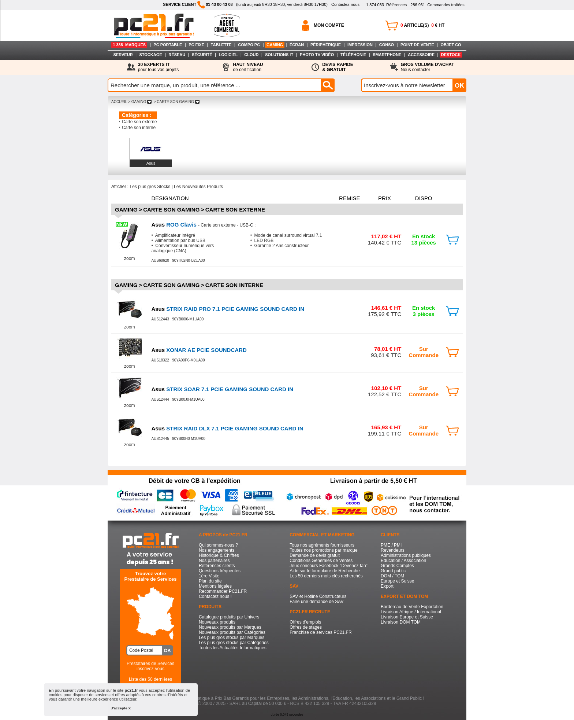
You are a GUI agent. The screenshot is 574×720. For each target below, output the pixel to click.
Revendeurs (393, 550)
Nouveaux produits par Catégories (232, 632)
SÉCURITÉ (202, 54)
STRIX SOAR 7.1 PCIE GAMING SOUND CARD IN (222, 389)
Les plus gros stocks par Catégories (234, 642)
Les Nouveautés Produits (198, 186)
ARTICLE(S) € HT (422, 25)
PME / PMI (391, 545)
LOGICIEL (228, 54)
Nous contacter (427, 67)
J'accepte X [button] (121, 708)
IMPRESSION (360, 45)
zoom (129, 258)
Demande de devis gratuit (315, 555)
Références (386, 5)
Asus (150, 163)
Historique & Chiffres (219, 555)
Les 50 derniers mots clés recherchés (326, 575)
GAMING (274, 45)
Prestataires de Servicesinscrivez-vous (150, 666)
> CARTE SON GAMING (176, 102)
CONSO (386, 45)
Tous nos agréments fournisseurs (322, 545)
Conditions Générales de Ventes (321, 560)
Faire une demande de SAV (316, 601)
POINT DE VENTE (417, 45)
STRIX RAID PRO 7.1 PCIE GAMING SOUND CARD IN (227, 309)
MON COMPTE (329, 25)
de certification (248, 67)
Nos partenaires (214, 560)
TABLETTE (221, 45)
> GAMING (140, 102)
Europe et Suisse (397, 581)
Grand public (393, 570)
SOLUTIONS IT (279, 54)
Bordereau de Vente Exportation (412, 606)
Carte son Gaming (171, 209)
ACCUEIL (119, 102)
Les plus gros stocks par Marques (231, 637)
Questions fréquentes (220, 570)
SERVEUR (123, 54)
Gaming (126, 209)
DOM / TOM (392, 575)
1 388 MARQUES (129, 45)
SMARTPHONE (387, 54)
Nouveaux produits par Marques (230, 627)
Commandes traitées (437, 5)
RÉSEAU (176, 54)
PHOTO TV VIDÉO (317, 54)
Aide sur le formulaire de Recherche (324, 570)
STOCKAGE (150, 54)
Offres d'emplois (305, 622)
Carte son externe (139, 121)
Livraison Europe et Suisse (407, 617)
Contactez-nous (345, 4)
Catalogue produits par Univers (229, 617)
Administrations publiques (406, 555)
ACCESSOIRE (421, 54)
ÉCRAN (297, 45)
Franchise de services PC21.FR (320, 632)
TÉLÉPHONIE (353, 54)
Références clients (217, 565)
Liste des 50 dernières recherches (150, 682)
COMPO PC (249, 45)
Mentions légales (215, 586)
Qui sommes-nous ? (218, 545)
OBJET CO (450, 45)
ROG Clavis (174, 224)
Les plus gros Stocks (150, 186)
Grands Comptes (397, 565)
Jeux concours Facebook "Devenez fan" (329, 565)
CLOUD (251, 54)
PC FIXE (196, 45)
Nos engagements (216, 550)
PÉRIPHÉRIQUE (325, 45)
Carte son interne (139, 127)
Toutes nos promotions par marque (323, 550)
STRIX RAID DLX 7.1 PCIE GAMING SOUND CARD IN (227, 428)
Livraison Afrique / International (411, 611)
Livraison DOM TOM (401, 622)
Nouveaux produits (217, 622)
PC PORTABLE (167, 45)
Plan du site (210, 581)
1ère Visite (209, 575)
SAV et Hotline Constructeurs (318, 596)
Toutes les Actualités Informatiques (232, 647)
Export (387, 586)
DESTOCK (451, 54)
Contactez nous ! (215, 596)
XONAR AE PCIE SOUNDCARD (198, 350)
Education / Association (403, 560)
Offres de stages (306, 627)
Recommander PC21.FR (223, 591)
